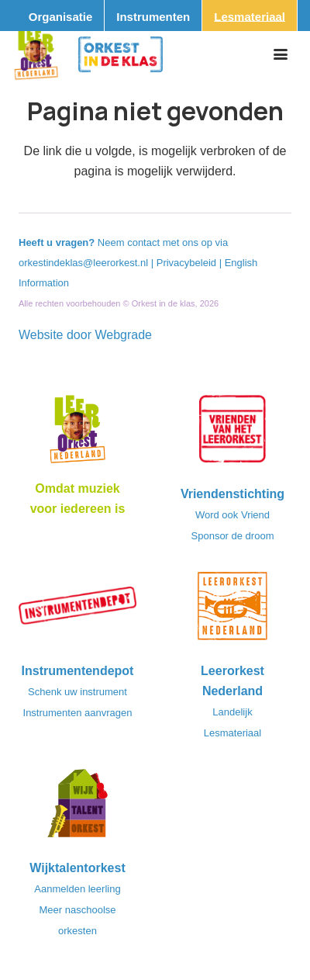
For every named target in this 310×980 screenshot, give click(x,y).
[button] (281, 54)
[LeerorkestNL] (232, 610)
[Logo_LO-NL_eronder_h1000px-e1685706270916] (77, 434)
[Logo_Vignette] (36, 54)
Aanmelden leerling (77, 889)
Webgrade (123, 334)
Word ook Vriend (232, 515)
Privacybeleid (188, 262)
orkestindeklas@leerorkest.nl (83, 262)
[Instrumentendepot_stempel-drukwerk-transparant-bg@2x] (77, 610)
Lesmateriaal (232, 733)
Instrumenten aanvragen (78, 713)
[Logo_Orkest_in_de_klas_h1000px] (120, 54)
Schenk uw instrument (77, 692)
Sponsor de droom (232, 536)
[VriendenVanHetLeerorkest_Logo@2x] (232, 434)
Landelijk (232, 712)
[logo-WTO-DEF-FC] (77, 808)
